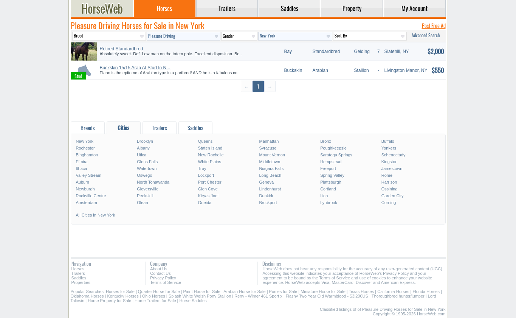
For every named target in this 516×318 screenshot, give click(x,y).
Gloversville (147, 189)
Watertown (147, 168)
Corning (388, 202)
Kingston (389, 161)
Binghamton (87, 155)
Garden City (392, 195)
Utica (141, 155)
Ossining (389, 189)
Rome (386, 175)
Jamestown (392, 168)
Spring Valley (332, 175)
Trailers (78, 273)
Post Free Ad (434, 26)
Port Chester (210, 182)
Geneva (266, 182)
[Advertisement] (258, 106)
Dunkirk (266, 195)
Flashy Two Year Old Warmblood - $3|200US (327, 296)
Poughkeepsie (333, 148)
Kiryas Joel (208, 195)
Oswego (144, 175)
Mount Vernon (272, 155)
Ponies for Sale (283, 291)
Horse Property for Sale (109, 300)
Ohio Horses (153, 296)
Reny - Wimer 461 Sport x (258, 296)
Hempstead (330, 161)
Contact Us (160, 273)
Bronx (325, 141)
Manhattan (269, 141)
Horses (78, 269)
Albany (143, 148)
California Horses (393, 291)
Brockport (268, 202)
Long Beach (270, 175)
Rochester (85, 148)
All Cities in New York (95, 215)
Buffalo (387, 141)
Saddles (79, 278)
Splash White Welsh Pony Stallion (200, 296)
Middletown (269, 161)
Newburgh (85, 189)
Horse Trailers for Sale (155, 300)
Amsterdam (86, 202)
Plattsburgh (330, 182)
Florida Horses (426, 291)
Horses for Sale (120, 291)
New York (84, 141)
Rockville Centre (91, 195)
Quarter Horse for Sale (159, 291)
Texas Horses (361, 291)
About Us (158, 269)
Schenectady (393, 155)
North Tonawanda (153, 182)
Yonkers (388, 148)
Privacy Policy (163, 278)
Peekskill (145, 195)
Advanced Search (426, 35)
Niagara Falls (271, 168)
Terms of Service (165, 282)
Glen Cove (208, 189)
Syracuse (267, 148)
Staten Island (210, 148)
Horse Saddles (193, 300)
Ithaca (81, 168)
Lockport (206, 175)
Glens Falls (147, 161)
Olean (142, 202)
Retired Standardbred (121, 48)
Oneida (204, 202)
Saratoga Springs (336, 155)
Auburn (82, 182)
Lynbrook (328, 202)
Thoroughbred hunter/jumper (398, 296)
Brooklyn (145, 141)
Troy (202, 168)
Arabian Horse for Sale (244, 291)
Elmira (82, 161)
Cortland (328, 189)
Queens (205, 141)
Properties (80, 282)
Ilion (324, 195)
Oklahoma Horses (87, 296)
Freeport (328, 168)
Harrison (389, 182)
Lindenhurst (270, 189)
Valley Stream (89, 175)
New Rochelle (211, 155)
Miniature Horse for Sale (323, 291)
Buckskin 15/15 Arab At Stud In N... (135, 67)
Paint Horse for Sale (201, 291)
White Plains (209, 161)
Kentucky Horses (123, 296)
